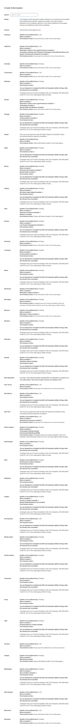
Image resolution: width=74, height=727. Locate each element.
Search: (7, 15)
